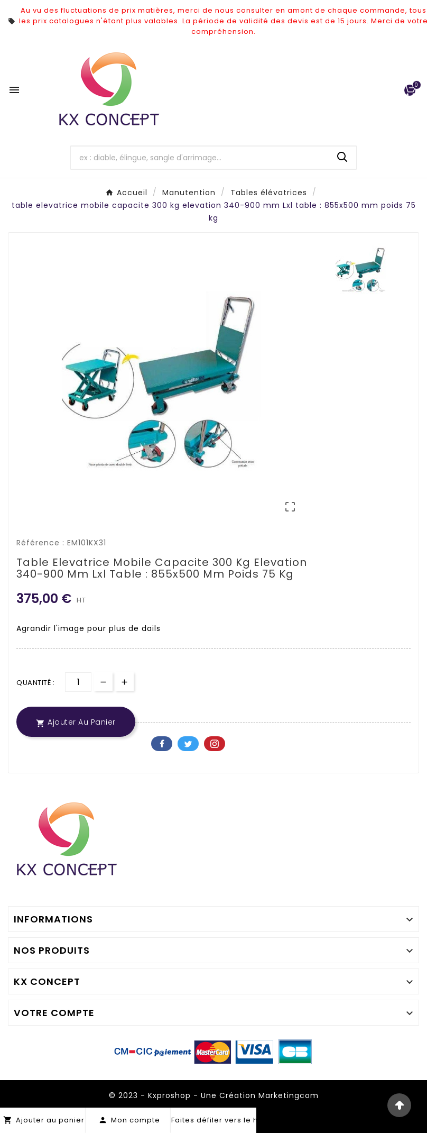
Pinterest (214, 743)
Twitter (188, 743)
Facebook (161, 743)
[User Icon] (388, 90)
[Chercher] (200, 158)
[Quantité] (78, 682)
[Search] (342, 157)
